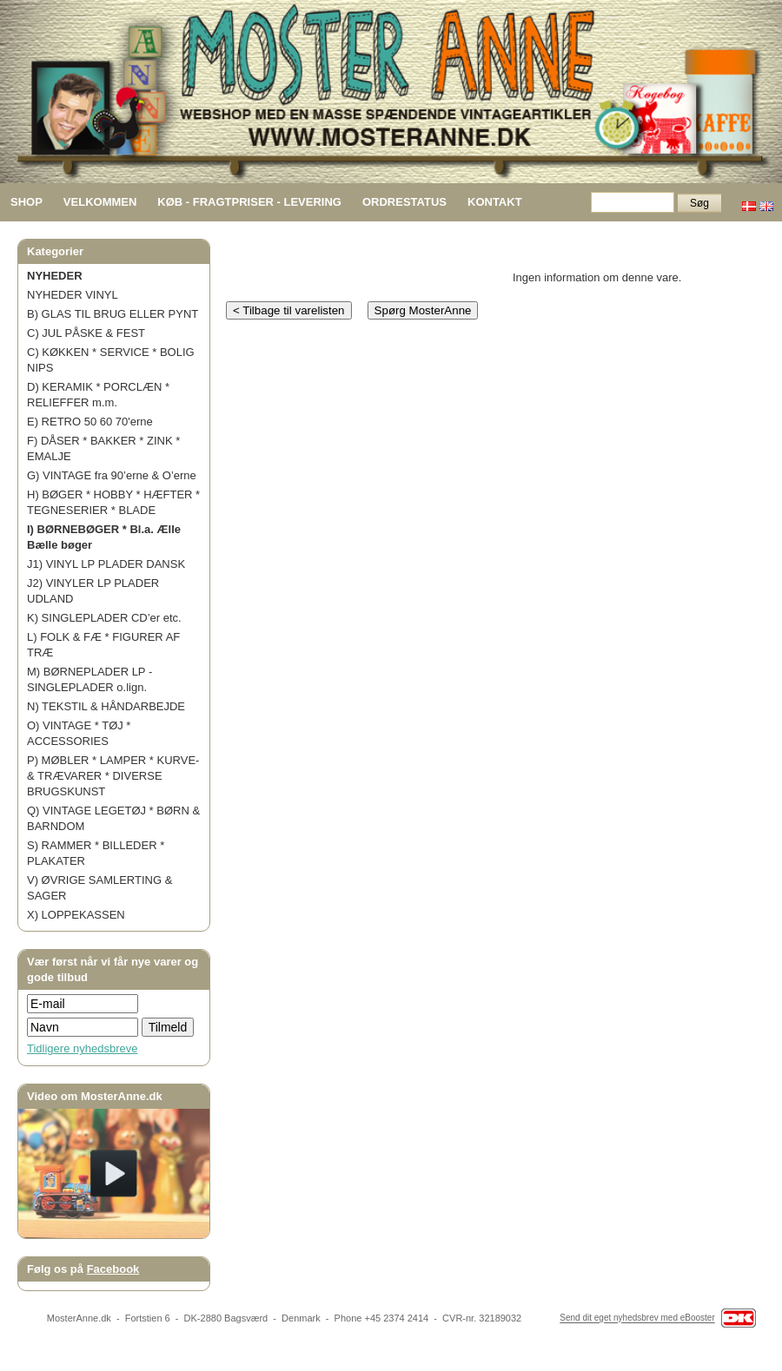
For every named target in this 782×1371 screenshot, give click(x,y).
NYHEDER (55, 275)
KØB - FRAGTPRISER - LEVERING (249, 201)
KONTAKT (494, 201)
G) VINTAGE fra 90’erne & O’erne (111, 475)
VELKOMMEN (100, 201)
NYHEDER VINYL (72, 294)
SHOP (26, 201)
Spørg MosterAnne (423, 310)
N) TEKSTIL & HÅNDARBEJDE (106, 706)
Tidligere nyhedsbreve (82, 1048)
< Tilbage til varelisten (289, 310)
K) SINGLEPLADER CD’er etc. (104, 617)
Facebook (113, 1268)
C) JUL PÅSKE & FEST (86, 332)
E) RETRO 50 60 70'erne (90, 421)
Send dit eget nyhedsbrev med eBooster (637, 1318)
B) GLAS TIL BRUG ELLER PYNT (112, 313)
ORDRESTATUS (404, 201)
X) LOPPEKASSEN (76, 914)
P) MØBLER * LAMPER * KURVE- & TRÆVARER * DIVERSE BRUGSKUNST (113, 776)
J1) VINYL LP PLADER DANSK (106, 563)
